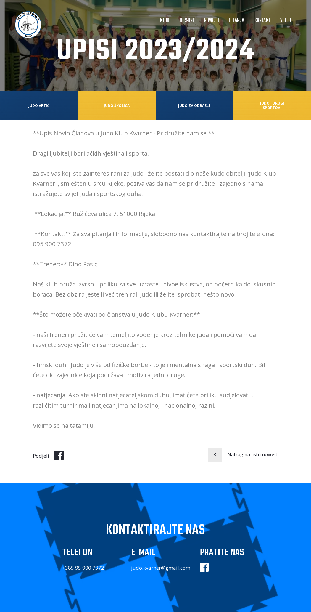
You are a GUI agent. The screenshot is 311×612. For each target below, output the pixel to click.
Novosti (211, 20)
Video (285, 20)
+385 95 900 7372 (83, 567)
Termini (186, 20)
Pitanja (236, 20)
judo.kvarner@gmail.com (160, 567)
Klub (164, 20)
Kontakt (262, 20)
